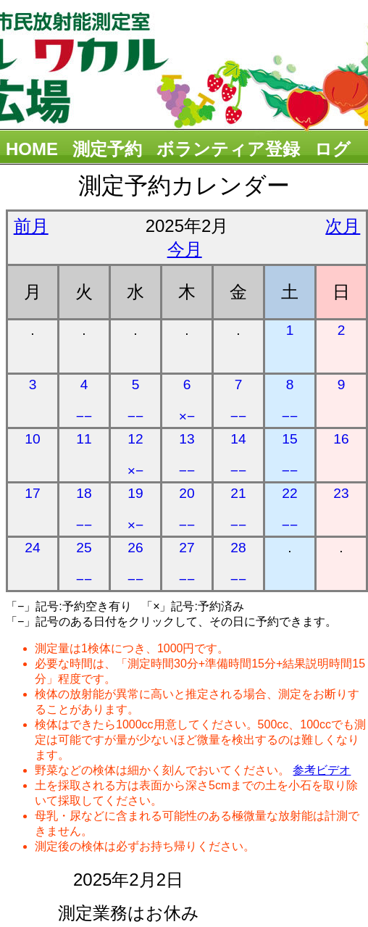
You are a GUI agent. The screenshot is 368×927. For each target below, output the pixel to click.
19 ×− (135, 509)
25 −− (84, 563)
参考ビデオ (322, 770)
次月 (342, 226)
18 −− (84, 509)
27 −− (187, 563)
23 (340, 493)
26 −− (135, 563)
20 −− (187, 509)
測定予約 (107, 149)
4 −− (84, 400)
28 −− (238, 563)
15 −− (290, 454)
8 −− (290, 400)
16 (340, 438)
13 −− (187, 454)
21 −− (238, 509)
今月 (184, 249)
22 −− (290, 509)
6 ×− (187, 400)
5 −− (135, 400)
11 (83, 438)
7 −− (238, 400)
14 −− (238, 454)
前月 (31, 226)
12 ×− (135, 454)
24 (32, 547)
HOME (32, 149)
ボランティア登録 (228, 149)
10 (32, 438)
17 (32, 493)
